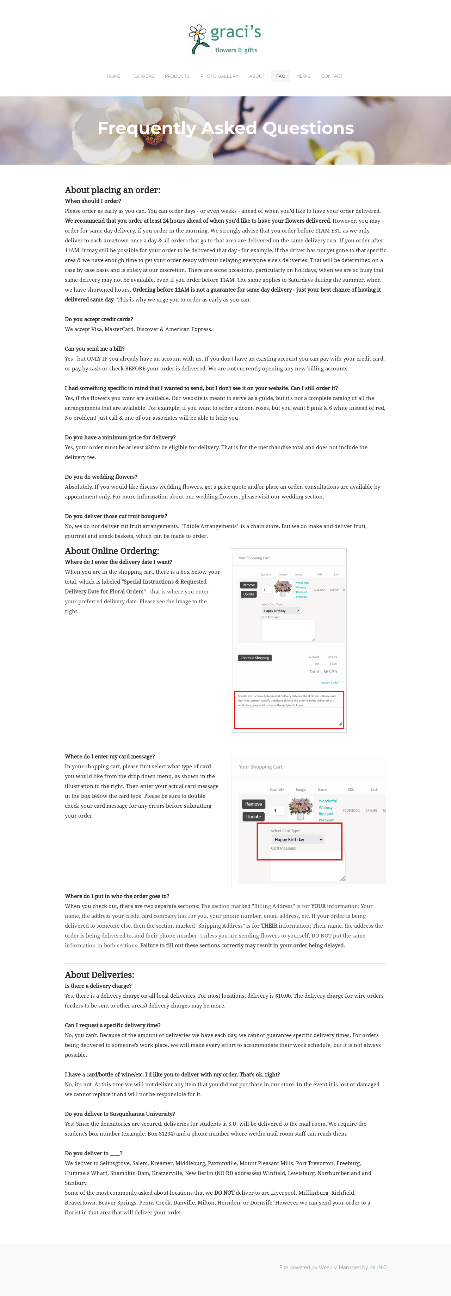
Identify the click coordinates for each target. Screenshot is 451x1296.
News (303, 76)
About (257, 76)
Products (177, 76)
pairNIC (378, 1267)
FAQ (280, 76)
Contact (332, 76)
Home (114, 76)
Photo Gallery (219, 76)
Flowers (142, 76)
